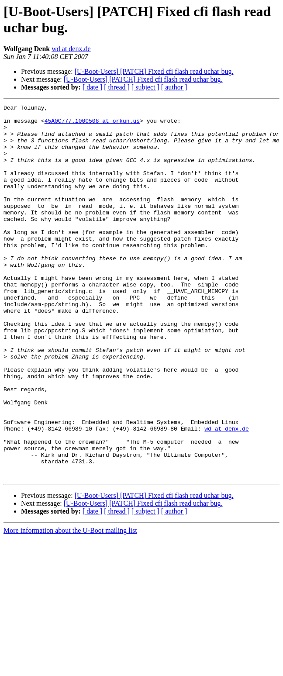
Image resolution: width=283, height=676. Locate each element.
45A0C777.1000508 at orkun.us (92, 124)
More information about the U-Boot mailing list (70, 605)
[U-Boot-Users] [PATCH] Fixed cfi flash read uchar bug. (154, 71)
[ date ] (92, 87)
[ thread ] (117, 87)
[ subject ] (145, 87)
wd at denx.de (71, 48)
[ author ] (174, 87)
